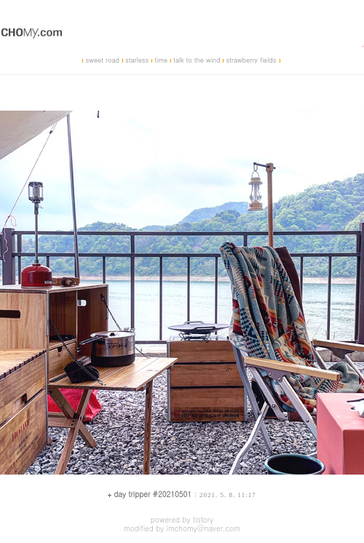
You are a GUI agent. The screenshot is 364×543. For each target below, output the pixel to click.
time (160, 60)
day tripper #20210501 (152, 494)
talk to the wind (196, 60)
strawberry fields (251, 60)
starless (137, 60)
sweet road (102, 60)
